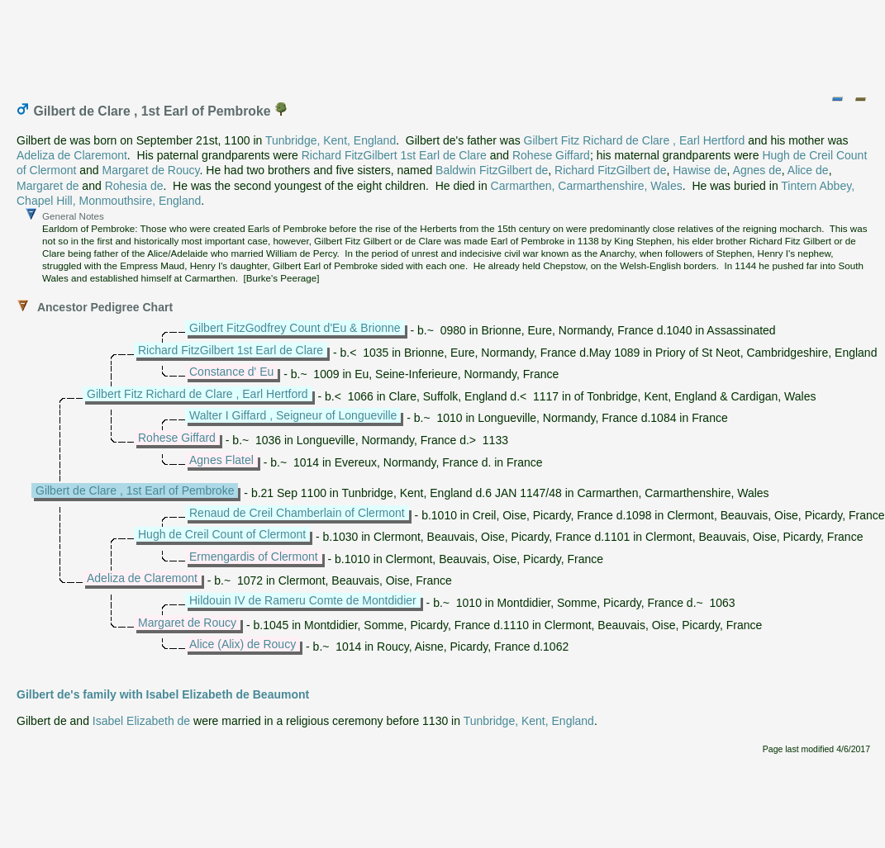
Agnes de (757, 170)
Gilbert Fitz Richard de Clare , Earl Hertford (634, 140)
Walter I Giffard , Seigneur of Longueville (293, 415)
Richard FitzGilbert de (610, 170)
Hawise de (699, 170)
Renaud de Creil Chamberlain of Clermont (297, 512)
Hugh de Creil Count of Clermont (222, 534)
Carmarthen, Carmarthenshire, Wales (587, 185)
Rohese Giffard (551, 155)
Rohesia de (134, 185)
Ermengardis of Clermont (253, 556)
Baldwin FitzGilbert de (491, 170)
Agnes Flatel (221, 460)
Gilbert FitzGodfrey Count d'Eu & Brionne (295, 327)
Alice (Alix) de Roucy (242, 644)
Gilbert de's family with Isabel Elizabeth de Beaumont (163, 694)
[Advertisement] (444, 44)
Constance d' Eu (231, 371)
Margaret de (48, 185)
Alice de (808, 170)
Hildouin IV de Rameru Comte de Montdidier (302, 600)
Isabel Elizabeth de (141, 720)
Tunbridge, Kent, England (330, 140)
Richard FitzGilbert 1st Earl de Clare (394, 155)
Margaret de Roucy (151, 170)
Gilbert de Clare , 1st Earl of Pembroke (135, 490)
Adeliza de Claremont (72, 155)
